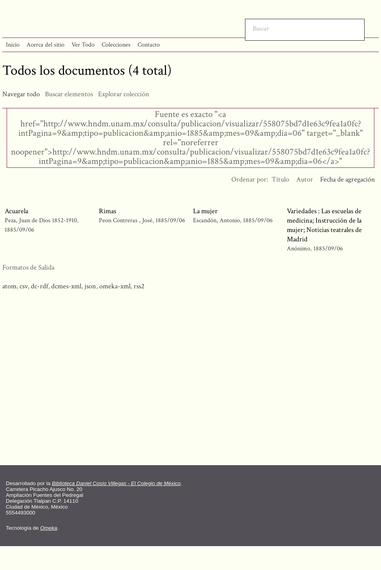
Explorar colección (123, 94)
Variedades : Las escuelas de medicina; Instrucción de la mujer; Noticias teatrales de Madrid (324, 225)
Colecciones (116, 45)
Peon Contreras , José (126, 220)
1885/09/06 (19, 230)
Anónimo (298, 249)
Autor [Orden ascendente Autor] (304, 179)
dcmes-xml (66, 286)
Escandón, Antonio (217, 220)
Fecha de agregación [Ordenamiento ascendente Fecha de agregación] (347, 179)
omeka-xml (115, 286)
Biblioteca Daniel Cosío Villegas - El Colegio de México (116, 483)
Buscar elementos (69, 94)
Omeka (48, 528)
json (90, 286)
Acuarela (16, 211)
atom (9, 286)
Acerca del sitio (45, 45)
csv (24, 286)
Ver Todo (83, 45)
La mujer (205, 211)
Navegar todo (21, 94)
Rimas (107, 211)
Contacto (149, 45)
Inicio (13, 45)
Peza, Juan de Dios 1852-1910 (41, 220)
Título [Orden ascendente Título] (280, 179)
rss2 (139, 286)
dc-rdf (39, 286)
